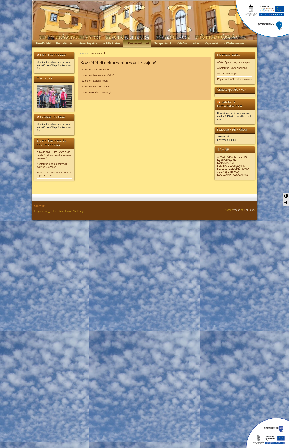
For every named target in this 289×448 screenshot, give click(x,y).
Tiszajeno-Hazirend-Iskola (94, 80)
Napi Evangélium (53, 55)
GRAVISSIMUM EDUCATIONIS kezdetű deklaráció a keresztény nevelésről (54, 155)
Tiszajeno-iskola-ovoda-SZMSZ (97, 75)
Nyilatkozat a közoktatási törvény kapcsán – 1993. (54, 174)
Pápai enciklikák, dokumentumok (234, 79)
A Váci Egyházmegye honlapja (233, 62)
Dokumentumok (97, 53)
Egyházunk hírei (52, 117)
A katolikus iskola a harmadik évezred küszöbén (52, 165)
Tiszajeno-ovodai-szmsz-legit (95, 92)
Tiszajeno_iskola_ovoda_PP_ (96, 69)
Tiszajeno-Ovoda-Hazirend (94, 86)
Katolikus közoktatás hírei (229, 104)
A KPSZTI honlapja (227, 73)
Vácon (236, 210)
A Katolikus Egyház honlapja (232, 68)
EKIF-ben (249, 210)
